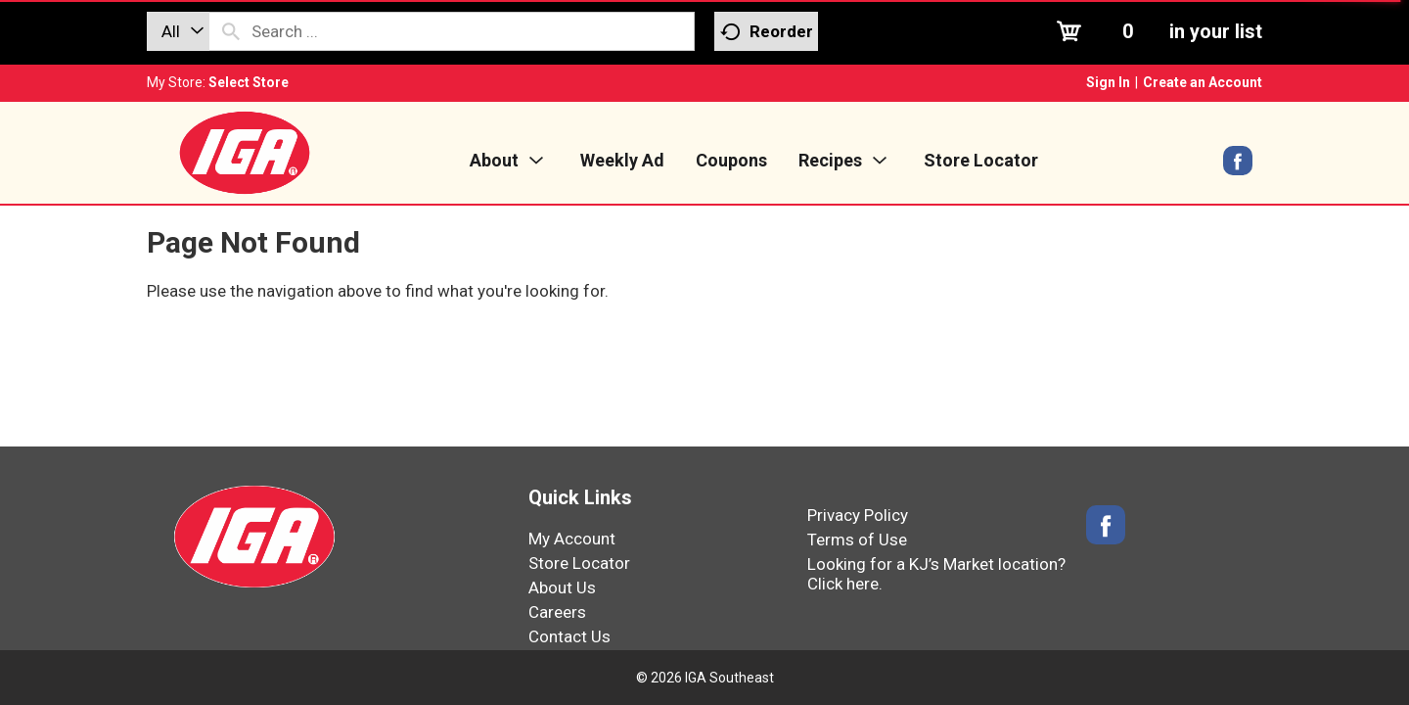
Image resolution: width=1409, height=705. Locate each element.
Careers (557, 612)
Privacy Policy (857, 515)
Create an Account (1202, 82)
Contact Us (569, 636)
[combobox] (178, 31)
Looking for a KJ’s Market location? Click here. (936, 573)
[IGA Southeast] (244, 152)
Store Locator (579, 563)
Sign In (1108, 82)
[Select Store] (250, 82)
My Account (571, 538)
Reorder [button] (766, 32)
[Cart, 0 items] (1157, 31)
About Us (562, 587)
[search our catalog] (230, 31)
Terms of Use (857, 539)
